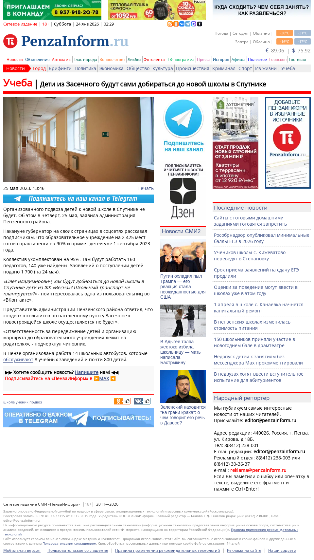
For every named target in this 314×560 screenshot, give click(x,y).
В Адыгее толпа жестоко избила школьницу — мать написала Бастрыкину (180, 352)
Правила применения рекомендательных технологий (167, 550)
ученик (22, 402)
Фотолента (154, 59)
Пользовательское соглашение (77, 550)
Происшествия (192, 68)
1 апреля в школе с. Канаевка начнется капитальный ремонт (259, 307)
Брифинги (60, 68)
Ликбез (134, 59)
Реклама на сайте (244, 550)
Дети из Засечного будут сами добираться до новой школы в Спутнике (153, 84)
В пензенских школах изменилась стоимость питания (252, 325)
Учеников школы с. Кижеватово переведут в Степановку (250, 255)
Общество (138, 68)
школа (9, 402)
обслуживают (18, 359)
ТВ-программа (181, 59)
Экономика (111, 68)
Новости (15, 59)
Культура (162, 68)
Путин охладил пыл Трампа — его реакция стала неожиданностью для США (183, 286)
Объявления (37, 59)
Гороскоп (278, 59)
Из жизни (266, 68)
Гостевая (297, 59)
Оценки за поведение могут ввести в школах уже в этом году (256, 290)
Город (39, 68)
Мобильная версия (22, 550)
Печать (145, 188)
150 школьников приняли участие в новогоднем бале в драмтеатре (254, 342)
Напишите (86, 372)
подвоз (35, 402)
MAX (104, 378)
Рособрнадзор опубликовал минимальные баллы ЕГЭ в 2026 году (261, 238)
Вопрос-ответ (112, 59)
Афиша (239, 59)
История (221, 59)
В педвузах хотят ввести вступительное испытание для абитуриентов (259, 377)
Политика (85, 68)
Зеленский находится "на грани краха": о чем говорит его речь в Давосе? (183, 414)
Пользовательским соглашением (69, 543)
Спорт (245, 68)
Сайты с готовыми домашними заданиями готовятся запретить (250, 221)
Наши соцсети (282, 550)
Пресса (204, 59)
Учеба (288, 68)
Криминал (224, 68)
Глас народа (85, 59)
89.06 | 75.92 (288, 50)
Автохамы (61, 59)
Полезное (257, 59)
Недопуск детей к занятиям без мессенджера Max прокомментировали (258, 359)
